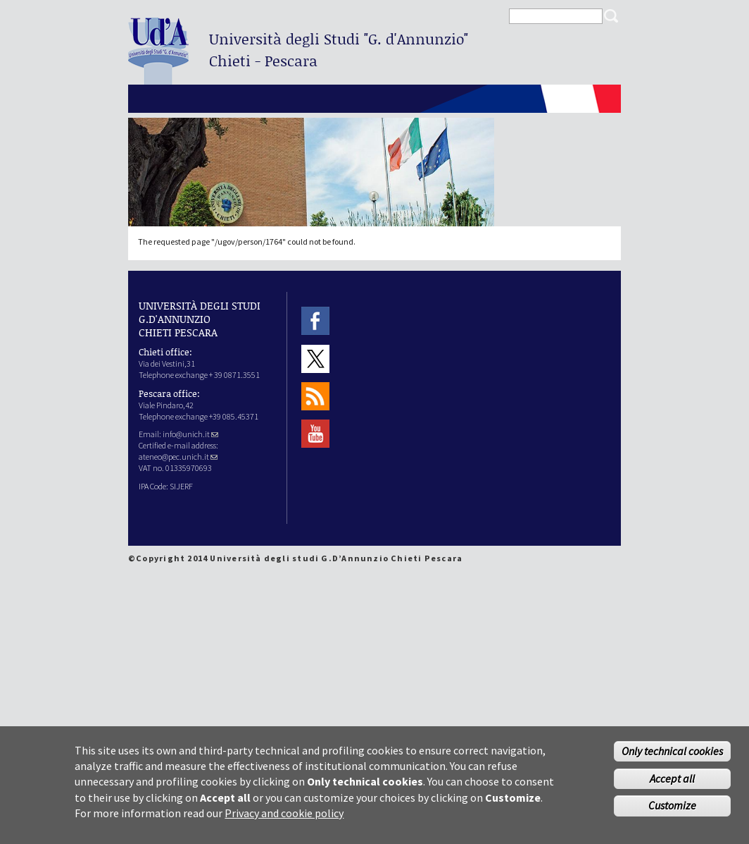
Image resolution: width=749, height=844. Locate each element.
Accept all (672, 785)
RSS (315, 396)
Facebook (315, 321)
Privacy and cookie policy (284, 820)
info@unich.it (190, 434)
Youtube (315, 434)
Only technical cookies (672, 757)
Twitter (315, 358)
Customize (672, 812)
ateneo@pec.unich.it (178, 456)
